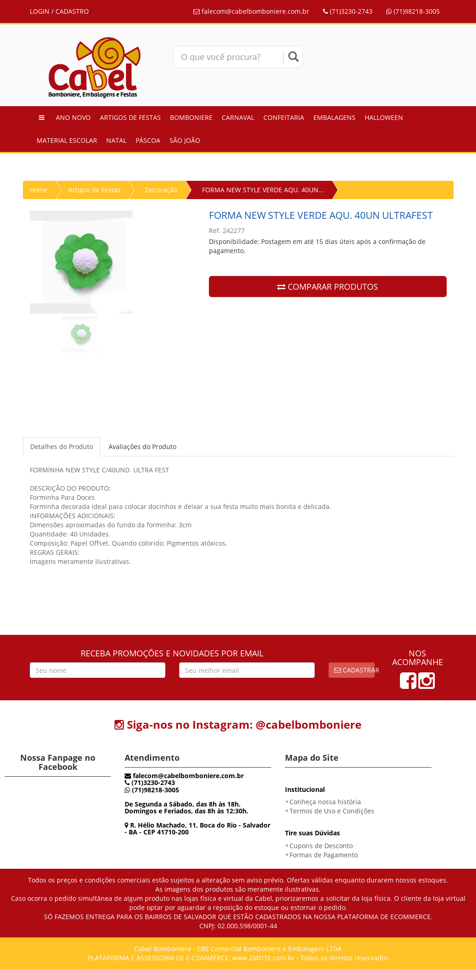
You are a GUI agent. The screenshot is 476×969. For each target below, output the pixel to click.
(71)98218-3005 (413, 11)
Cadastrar (354, 670)
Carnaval (238, 117)
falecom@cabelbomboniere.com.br (251, 11)
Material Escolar (67, 140)
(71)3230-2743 (347, 11)
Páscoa (148, 140)
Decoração (161, 189)
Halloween (384, 117)
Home (39, 189)
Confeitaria (283, 117)
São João (185, 140)
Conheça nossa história (325, 801)
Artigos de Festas (130, 117)
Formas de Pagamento (324, 854)
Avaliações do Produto (142, 446)
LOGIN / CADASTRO (59, 11)
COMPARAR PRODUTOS (327, 286)
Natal (116, 140)
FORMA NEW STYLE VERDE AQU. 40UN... (263, 189)
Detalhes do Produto (61, 446)
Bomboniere (191, 117)
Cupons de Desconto (321, 845)
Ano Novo (73, 117)
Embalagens (334, 117)
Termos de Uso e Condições (332, 811)
